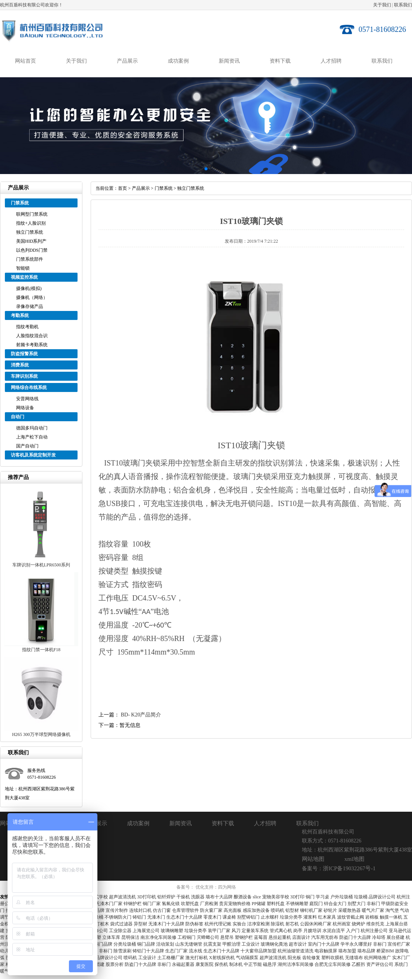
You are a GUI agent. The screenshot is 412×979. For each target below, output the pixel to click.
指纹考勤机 (27, 326)
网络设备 (25, 407)
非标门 (373, 903)
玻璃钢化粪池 (274, 944)
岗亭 (297, 930)
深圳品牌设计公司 (104, 957)
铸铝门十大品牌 (148, 950)
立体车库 (111, 937)
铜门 (310, 896)
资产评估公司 (379, 964)
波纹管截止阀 (350, 917)
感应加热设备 (256, 910)
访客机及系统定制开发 (33, 455)
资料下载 (280, 61)
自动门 (17, 416)
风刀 (235, 930)
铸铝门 (139, 917)
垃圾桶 (360, 896)
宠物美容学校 (275, 896)
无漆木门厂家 (109, 903)
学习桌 (322, 896)
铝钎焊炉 (166, 896)
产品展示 (127, 61)
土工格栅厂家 (170, 957)
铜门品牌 (103, 944)
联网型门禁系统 (32, 214)
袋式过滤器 (121, 923)
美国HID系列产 (31, 241)
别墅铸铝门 (248, 917)
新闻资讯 (229, 61)
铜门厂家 (152, 903)
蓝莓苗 (260, 937)
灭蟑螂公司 (208, 937)
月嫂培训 (312, 930)
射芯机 (292, 923)
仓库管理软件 (185, 910)
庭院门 (316, 903)
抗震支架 (212, 944)
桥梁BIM (385, 950)
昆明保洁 (130, 937)
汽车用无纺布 (324, 937)
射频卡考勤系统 (32, 344)
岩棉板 (372, 917)
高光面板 (233, 910)
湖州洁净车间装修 (295, 964)
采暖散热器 (349, 910)
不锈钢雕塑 (297, 903)
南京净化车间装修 (158, 937)
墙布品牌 (366, 950)
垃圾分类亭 (291, 917)
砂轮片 (330, 910)
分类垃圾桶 (124, 944)
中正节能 (253, 964)
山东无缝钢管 (188, 944)
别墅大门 (357, 903)
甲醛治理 (231, 944)
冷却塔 (378, 937)
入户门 (353, 930)
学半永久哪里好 (356, 944)
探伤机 (221, 964)
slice (257, 896)
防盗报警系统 (24, 353)
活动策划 (165, 944)
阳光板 (294, 957)
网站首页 (25, 61)
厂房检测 (209, 903)
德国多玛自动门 (32, 428)
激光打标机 (196, 957)
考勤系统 (20, 315)
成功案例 (178, 61)
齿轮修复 (311, 957)
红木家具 (327, 917)
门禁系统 (20, 203)
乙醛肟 (358, 964)
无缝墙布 (354, 957)
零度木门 (212, 917)
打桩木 (102, 923)
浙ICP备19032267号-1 (349, 868)
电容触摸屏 (326, 950)
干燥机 (183, 896)
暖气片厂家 (373, 910)
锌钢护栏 (133, 903)
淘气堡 (392, 910)
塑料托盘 (276, 903)
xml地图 (354, 859)
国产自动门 (27, 446)
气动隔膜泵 (247, 957)
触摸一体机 (391, 917)
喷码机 (277, 910)
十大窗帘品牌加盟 (258, 950)
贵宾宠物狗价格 (235, 903)
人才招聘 (331, 61)
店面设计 (301, 937)
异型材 (140, 923)
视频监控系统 (24, 277)
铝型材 (292, 910)
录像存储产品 (29, 306)
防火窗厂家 (211, 910)
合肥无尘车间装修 (333, 964)
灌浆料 (310, 917)
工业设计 (251, 944)
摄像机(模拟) (29, 288)
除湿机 (277, 923)
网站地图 (313, 859)
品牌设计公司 (382, 896)
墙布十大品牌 (219, 896)
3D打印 (297, 896)
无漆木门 (156, 917)
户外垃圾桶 (341, 896)
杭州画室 (342, 923)
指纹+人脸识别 (31, 223)
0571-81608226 (382, 29)
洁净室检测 (258, 923)
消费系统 (20, 365)
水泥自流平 (333, 930)
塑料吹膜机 (332, 957)
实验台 (239, 923)
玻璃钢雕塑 (172, 930)
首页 (122, 188)
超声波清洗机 (122, 896)
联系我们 (403, 5)
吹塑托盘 (190, 903)
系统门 (401, 964)
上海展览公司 (146, 930)
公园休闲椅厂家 (315, 923)
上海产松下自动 (32, 437)
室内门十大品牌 (323, 944)
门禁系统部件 (29, 259)
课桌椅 (229, 917)
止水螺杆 (270, 917)
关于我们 (382, 5)
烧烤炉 (358, 923)
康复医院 (204, 964)
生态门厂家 (176, 950)
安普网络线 (27, 398)
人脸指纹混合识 (32, 335)
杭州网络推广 (377, 957)
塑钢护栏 (244, 937)
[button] (200, 168)
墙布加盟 (347, 950)
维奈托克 (375, 923)
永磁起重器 (183, 964)
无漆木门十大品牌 (166, 923)
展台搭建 (396, 937)
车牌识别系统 (24, 376)
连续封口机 (140, 910)
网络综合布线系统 (29, 387)
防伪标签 (194, 923)
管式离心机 (281, 930)
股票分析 (115, 964)
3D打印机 (146, 896)
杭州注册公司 (374, 930)
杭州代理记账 (218, 923)
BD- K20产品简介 (141, 715)
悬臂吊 (227, 937)
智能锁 (23, 268)
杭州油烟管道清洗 (295, 950)
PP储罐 (259, 903)
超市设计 (298, 944)
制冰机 (236, 964)
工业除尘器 (120, 930)
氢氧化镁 (171, 903)
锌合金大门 (335, 903)
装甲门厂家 (219, 930)
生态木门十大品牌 (184, 917)
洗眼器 (198, 896)
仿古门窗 (162, 910)
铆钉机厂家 (311, 910)
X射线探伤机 (222, 957)
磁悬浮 (269, 964)
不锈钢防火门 (117, 917)
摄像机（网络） (32, 297)
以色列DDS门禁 (32, 250)
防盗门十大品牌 (355, 937)
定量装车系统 (255, 930)
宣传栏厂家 (399, 944)
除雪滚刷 (122, 950)
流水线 (195, 950)
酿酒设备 (243, 896)
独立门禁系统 (29, 232)
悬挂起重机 (280, 937)
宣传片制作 (117, 910)
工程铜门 (187, 937)
